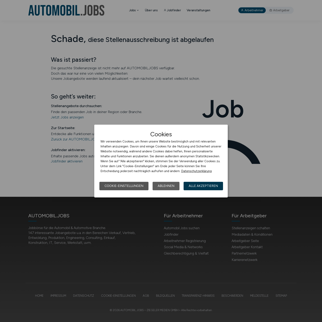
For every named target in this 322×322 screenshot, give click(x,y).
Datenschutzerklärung (196, 171)
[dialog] (161, 161)
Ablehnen (166, 186)
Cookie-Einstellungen (124, 186)
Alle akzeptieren (203, 186)
